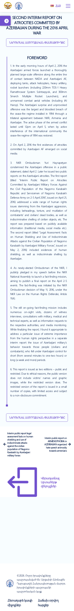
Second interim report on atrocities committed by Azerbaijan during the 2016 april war (37, 25)
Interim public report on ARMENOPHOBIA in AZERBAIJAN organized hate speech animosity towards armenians (55, 444)
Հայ (56, 6)
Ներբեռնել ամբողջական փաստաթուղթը (37, 42)
